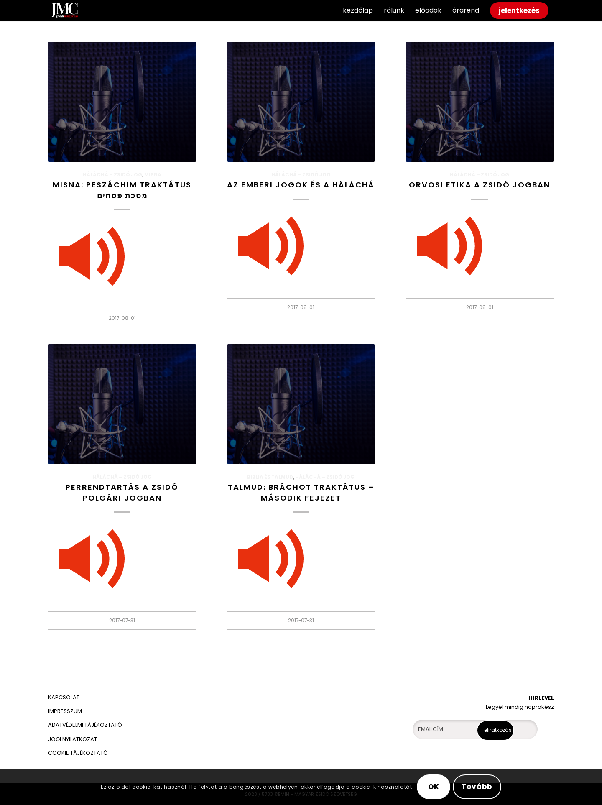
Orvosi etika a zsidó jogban (479, 184)
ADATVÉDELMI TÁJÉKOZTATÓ (85, 725)
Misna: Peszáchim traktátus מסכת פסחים (122, 189)
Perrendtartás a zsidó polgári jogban (122, 492)
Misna (152, 174)
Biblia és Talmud (270, 477)
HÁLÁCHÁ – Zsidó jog (112, 174)
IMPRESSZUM (65, 711)
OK (434, 787)
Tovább (477, 787)
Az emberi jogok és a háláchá (301, 184)
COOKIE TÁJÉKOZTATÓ (78, 753)
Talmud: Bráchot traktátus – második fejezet (301, 492)
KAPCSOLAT (63, 697)
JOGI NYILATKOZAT (72, 739)
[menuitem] (357, 10)
